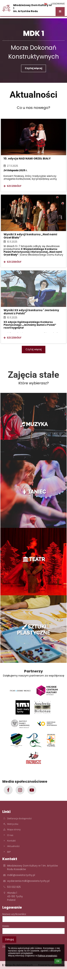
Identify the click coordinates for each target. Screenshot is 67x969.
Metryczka (12, 823)
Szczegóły (12, 186)
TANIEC (33, 492)
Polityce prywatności (47, 955)
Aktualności (13, 846)
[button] (60, 11)
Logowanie (58, 3)
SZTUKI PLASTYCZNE (33, 630)
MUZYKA (33, 424)
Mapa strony (14, 829)
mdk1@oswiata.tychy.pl (21, 875)
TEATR (33, 559)
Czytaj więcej (33, 68)
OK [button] (57, 961)
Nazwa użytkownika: (14, 914)
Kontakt (11, 840)
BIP (9, 851)
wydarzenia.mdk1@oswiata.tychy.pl (28, 881)
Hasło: (5, 926)
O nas (10, 835)
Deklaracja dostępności (19, 818)
